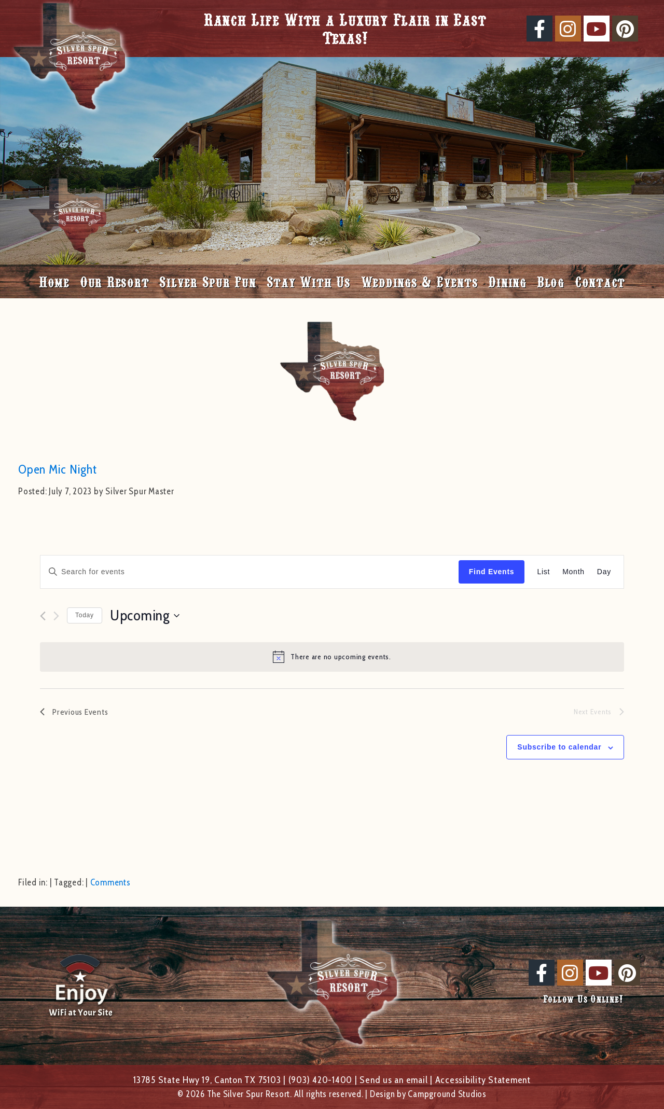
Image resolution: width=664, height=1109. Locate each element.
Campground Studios (447, 1094)
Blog (550, 281)
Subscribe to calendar (559, 747)
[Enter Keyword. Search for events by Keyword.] (249, 572)
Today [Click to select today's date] (84, 615)
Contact (600, 281)
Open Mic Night (57, 469)
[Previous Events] (43, 616)
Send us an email (393, 1080)
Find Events (492, 571)
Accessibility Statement (483, 1080)
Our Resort (114, 281)
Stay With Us (309, 281)
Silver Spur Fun (207, 281)
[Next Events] (56, 616)
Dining (507, 281)
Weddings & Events (419, 281)
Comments (110, 882)
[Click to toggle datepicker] (144, 615)
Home (54, 281)
